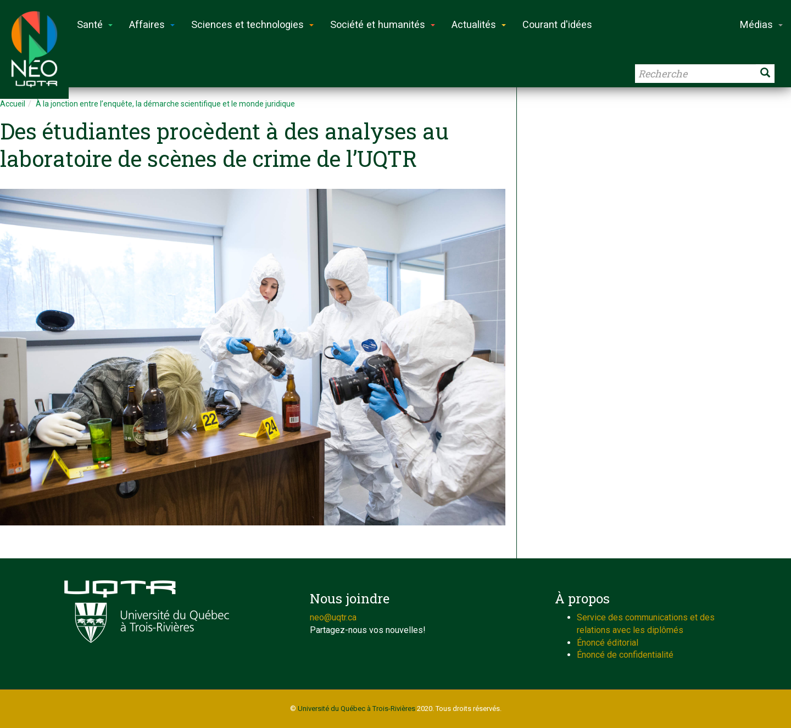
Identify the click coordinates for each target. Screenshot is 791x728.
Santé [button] (95, 24)
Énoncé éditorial (607, 642)
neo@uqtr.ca (333, 617)
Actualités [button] (479, 24)
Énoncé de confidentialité (625, 654)
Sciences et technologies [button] (252, 24)
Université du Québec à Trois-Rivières (356, 708)
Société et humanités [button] (382, 24)
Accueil (12, 103)
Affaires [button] (152, 24)
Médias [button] (761, 24)
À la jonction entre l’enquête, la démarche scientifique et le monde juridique (165, 103)
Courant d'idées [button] (557, 24)
